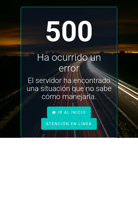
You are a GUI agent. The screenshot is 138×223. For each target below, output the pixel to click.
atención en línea (69, 123)
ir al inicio (69, 112)
